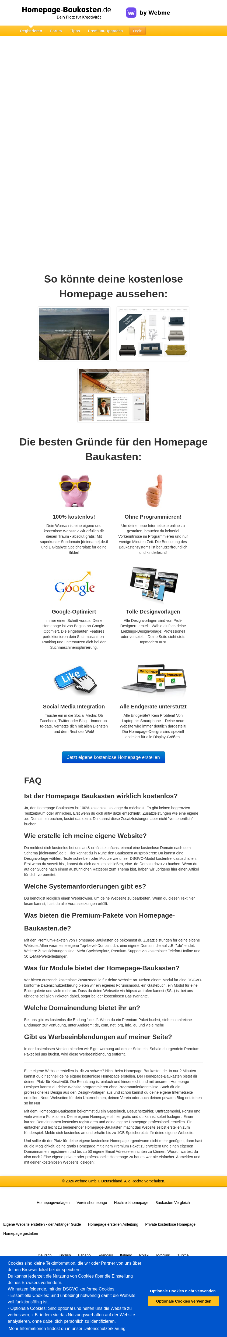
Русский (163, 1255)
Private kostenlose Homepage (170, 1224)
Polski (144, 1255)
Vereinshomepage (92, 1202)
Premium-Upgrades (105, 31)
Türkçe (183, 1255)
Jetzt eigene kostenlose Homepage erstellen (113, 757)
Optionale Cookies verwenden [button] (184, 1301)
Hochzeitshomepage (131, 1202)
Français (106, 1255)
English (64, 1255)
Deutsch (44, 1255)
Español (85, 1255)
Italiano (126, 1255)
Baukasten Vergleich (172, 1202)
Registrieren (31, 31)
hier (174, 869)
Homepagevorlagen (53, 1202)
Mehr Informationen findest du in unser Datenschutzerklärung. (68, 1328)
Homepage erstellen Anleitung (113, 1224)
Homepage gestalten (20, 1233)
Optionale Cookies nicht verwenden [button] (183, 1291)
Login (137, 31)
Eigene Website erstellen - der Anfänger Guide (42, 1224)
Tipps (75, 31)
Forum (56, 31)
